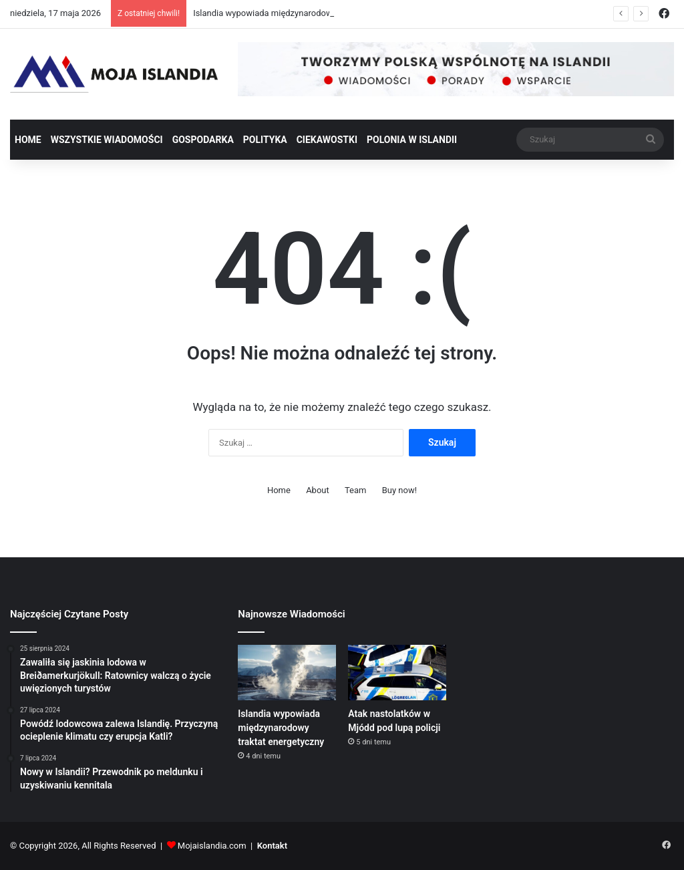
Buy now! (399, 490)
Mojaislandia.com (212, 846)
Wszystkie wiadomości (107, 139)
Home (28, 139)
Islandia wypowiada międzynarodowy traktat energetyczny (281, 727)
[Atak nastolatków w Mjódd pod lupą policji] (397, 672)
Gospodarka (203, 139)
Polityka (265, 139)
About (317, 490)
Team (356, 490)
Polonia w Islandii (412, 139)
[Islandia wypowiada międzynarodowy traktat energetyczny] (286, 672)
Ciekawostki (327, 139)
